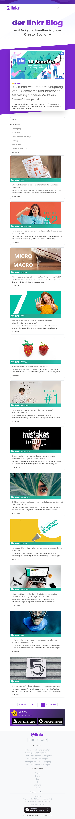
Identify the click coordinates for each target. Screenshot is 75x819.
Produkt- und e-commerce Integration (37, 756)
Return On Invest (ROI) (19, 149)
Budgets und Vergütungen (37, 759)
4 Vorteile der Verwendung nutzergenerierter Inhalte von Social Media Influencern (35, 641)
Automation (16, 133)
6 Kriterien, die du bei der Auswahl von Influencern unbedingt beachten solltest (37, 503)
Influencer (15, 153)
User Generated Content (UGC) (22, 137)
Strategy (15, 141)
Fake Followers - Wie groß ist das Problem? (30, 366)
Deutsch (40, 792)
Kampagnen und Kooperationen (37, 753)
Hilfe (37, 782)
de (57, 8)
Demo (37, 776)
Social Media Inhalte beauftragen (37, 764)
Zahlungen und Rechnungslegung (37, 761)
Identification (16, 145)
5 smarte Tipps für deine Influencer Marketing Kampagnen (36, 686)
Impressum (37, 796)
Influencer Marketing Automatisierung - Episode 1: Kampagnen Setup (32, 411)
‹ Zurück (22, 705)
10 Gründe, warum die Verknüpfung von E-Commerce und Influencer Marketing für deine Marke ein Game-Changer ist (37, 93)
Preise (37, 773)
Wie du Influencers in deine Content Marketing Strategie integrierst (35, 186)
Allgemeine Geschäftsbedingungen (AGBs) (37, 799)
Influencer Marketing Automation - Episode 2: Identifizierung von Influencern (37, 232)
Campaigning (16, 129)
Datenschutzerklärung (37, 804)
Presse (37, 788)
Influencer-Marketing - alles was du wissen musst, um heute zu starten (37, 549)
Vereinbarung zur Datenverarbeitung (37, 802)
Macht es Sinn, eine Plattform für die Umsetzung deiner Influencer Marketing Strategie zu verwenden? (34, 595)
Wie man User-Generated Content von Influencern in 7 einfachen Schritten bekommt (34, 322)
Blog (37, 779)
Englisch (33, 792)
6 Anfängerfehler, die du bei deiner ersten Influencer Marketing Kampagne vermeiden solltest (33, 457)
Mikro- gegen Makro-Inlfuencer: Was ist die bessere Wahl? (36, 277)
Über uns (37, 785)
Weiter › (53, 705)
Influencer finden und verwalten (37, 750)
